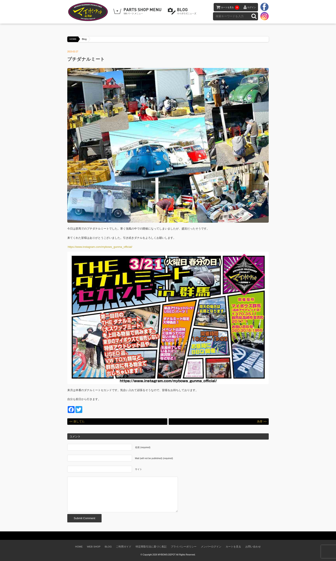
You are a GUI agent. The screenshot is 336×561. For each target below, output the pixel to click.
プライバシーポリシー (183, 546)
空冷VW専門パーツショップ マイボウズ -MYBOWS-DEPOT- (88, 11)
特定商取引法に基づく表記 (151, 546)
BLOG (183, 11)
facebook (264, 7)
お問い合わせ (253, 546)
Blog (84, 39)
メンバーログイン (211, 546)
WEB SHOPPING (138, 11)
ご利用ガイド (123, 546)
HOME (72, 39)
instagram (264, 16)
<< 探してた (77, 421)
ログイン (251, 7)
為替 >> (262, 421)
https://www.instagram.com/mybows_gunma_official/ (100, 246)
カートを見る (230, 7)
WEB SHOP (93, 546)
